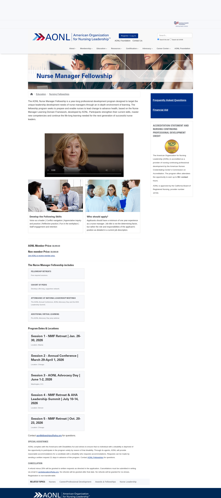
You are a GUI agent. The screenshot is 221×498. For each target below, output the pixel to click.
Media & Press (57, 438)
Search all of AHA (177, 40)
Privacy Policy (36, 476)
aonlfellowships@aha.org (49, 369)
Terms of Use (99, 476)
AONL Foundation (182, 48)
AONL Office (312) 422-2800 (128, 449)
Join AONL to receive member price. (41, 256)
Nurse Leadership (128, 416)
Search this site (164, 40)
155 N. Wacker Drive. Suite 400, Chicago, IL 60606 (129, 444)
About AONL (41, 438)
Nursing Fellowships (59, 94)
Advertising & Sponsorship (80, 438)
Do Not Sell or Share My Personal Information (68, 476)
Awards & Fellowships (105, 416)
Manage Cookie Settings (120, 476)
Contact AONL (124, 438)
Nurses (52, 416)
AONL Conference (105, 438)
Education (41, 94)
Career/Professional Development (75, 416)
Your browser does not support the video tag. (84, 155)
